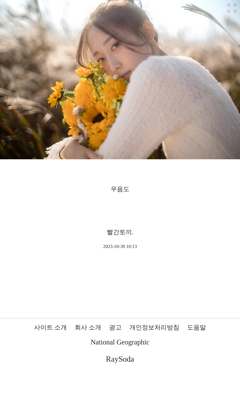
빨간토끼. (120, 232)
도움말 (196, 327)
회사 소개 (88, 327)
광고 (115, 327)
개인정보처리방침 (154, 327)
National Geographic (120, 342)
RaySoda (120, 359)
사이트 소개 (50, 327)
